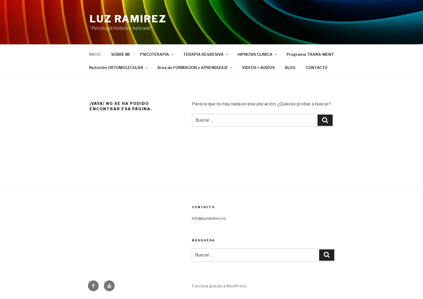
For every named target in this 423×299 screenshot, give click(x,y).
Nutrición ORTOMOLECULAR (118, 67)
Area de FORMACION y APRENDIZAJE (195, 67)
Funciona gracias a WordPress (219, 286)
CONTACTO (317, 67)
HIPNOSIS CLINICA (258, 54)
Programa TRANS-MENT (310, 54)
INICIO (95, 54)
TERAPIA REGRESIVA (206, 54)
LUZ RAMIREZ (128, 19)
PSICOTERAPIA (157, 54)
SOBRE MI (120, 54)
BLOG (290, 67)
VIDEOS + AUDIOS (258, 67)
